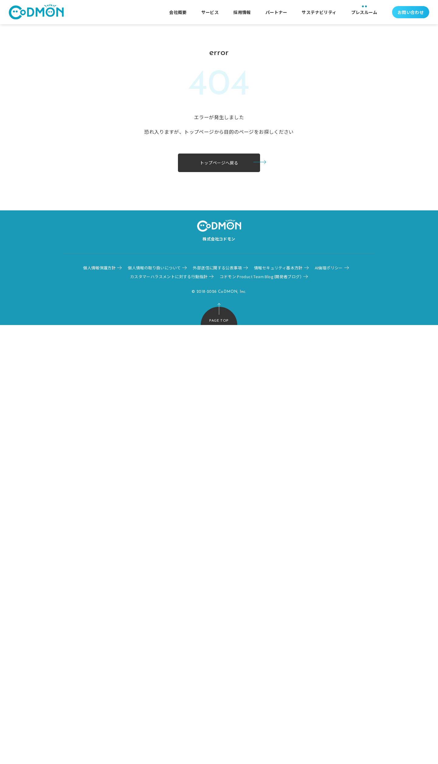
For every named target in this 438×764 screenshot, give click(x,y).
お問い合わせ (411, 12)
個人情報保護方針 (99, 268)
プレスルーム (364, 12)
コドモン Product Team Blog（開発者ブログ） (261, 276)
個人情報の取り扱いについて (154, 268)
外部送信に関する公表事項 (217, 268)
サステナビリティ (319, 12)
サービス (210, 12)
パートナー (276, 12)
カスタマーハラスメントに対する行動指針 (168, 276)
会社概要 (178, 12)
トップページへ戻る (219, 163)
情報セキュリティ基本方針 (278, 268)
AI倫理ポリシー (329, 268)
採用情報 (242, 12)
